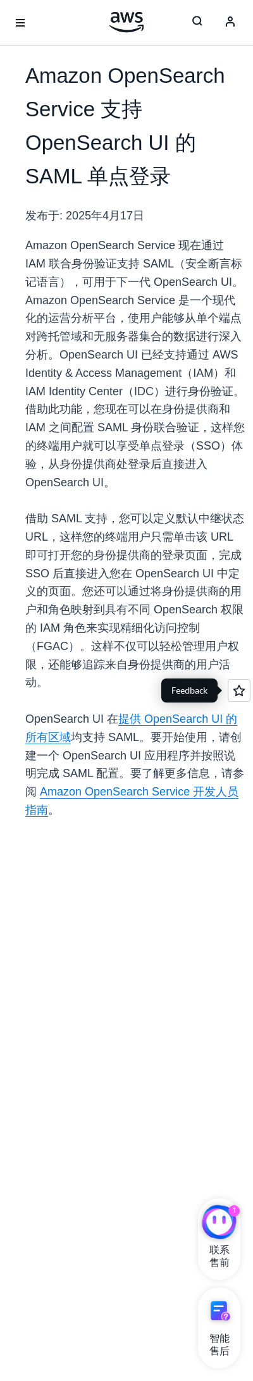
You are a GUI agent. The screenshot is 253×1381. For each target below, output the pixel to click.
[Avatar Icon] (230, 22)
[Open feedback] (239, 690)
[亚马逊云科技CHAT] (219, 1224)
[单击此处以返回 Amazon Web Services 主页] (126, 22)
